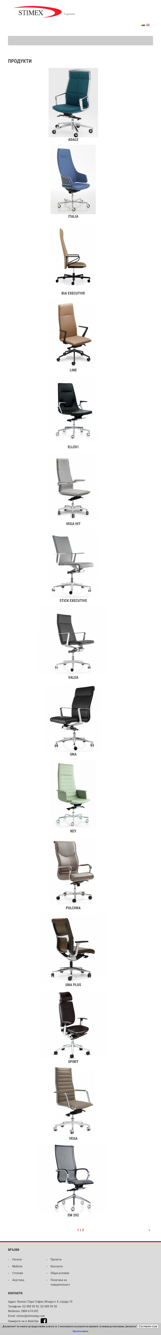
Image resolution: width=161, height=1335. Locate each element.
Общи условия (60, 1273)
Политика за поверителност (60, 1282)
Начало (17, 1259)
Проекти (56, 1259)
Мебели (17, 1266)
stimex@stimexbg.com (30, 1316)
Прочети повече (80, 1331)
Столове (17, 1273)
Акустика (18, 1280)
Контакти (57, 1266)
